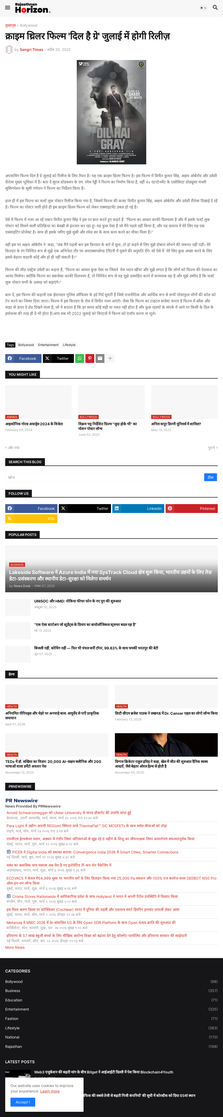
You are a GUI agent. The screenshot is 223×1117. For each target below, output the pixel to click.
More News (15, 947)
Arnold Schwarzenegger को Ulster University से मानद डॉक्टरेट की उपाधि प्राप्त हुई (69, 812)
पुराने (211, 447)
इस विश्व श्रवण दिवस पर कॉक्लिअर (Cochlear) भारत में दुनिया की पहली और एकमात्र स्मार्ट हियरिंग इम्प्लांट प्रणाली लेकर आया (93, 909)
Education (111, 1000)
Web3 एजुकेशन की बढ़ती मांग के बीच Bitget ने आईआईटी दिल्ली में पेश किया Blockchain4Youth (103, 1072)
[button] (7, 7)
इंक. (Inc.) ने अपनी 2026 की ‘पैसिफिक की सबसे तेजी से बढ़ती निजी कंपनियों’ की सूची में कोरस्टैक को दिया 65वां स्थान (114, 1095)
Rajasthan (111, 1046)
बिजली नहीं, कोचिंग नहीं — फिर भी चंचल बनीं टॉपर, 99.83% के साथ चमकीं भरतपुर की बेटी (96, 648)
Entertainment (48, 345)
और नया (14, 447)
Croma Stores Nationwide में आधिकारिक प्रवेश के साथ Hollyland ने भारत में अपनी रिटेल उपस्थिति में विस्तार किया (92, 896)
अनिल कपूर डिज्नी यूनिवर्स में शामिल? (176, 424)
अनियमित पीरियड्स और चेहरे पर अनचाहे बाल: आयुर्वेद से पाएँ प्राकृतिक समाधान (52, 715)
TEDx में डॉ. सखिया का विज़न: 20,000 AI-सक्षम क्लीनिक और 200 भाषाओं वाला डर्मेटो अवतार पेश (53, 763)
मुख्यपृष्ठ (10, 25)
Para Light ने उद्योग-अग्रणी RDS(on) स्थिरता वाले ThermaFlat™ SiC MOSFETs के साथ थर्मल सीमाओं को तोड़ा (87, 825)
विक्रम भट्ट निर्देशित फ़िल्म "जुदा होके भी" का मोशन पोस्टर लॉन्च (107, 426)
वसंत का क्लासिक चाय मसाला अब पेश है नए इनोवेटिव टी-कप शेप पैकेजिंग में (59, 865)
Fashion (111, 1018)
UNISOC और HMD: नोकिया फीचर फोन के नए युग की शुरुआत (77, 601)
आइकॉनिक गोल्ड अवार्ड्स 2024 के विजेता (34, 424)
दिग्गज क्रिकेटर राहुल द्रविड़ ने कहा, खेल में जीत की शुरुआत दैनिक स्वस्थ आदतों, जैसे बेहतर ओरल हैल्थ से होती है (161, 763)
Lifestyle (69, 345)
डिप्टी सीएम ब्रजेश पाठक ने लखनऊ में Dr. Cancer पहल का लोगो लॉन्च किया (166, 713)
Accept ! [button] (23, 1102)
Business (111, 990)
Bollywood (28, 25)
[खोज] (105, 477)
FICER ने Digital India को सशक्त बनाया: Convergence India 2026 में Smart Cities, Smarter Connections (92, 852)
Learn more (50, 1091)
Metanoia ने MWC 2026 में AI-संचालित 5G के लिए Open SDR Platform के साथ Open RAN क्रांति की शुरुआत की (91, 922)
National (111, 1037)
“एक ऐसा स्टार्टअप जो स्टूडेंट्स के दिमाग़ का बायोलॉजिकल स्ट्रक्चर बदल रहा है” (85, 624)
